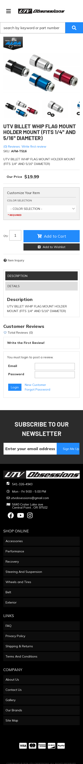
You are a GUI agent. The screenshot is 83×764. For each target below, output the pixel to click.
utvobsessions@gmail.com (30, 497)
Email (12, 366)
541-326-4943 (22, 484)
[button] (41, 27)
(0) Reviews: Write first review (24, 146)
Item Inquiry (16, 260)
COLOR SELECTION (19, 200)
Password (16, 374)
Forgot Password (37, 389)
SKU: (6, 151)
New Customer (35, 385)
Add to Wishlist (54, 247)
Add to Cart (55, 236)
